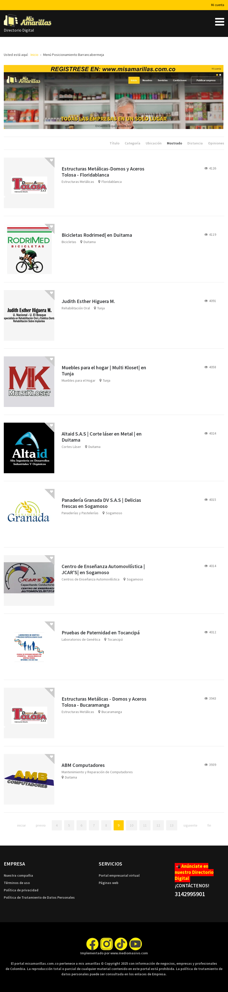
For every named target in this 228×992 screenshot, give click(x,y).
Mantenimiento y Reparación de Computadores (97, 772)
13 (171, 825)
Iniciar (21, 825)
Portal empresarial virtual (119, 875)
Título (115, 143)
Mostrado (175, 143)
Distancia (195, 143)
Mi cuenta (217, 5)
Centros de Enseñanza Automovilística (90, 579)
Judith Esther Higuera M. (88, 301)
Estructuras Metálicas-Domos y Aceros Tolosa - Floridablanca (103, 171)
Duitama (90, 242)
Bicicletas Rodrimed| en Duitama (97, 235)
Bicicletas (69, 242)
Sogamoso (114, 513)
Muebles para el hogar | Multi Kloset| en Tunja (104, 370)
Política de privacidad (21, 890)
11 (145, 825)
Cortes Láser (71, 446)
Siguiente (190, 825)
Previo (41, 825)
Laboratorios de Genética (81, 639)
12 (158, 825)
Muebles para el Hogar (78, 380)
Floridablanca (112, 181)
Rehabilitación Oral (76, 308)
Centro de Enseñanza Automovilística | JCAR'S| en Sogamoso (103, 569)
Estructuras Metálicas (78, 181)
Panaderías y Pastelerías (80, 513)
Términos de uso (17, 882)
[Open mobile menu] (219, 21)
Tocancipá (115, 639)
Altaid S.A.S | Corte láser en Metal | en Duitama (102, 436)
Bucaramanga (112, 711)
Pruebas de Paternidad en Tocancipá (101, 632)
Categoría (133, 143)
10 (131, 825)
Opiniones (216, 143)
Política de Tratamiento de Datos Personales (39, 897)
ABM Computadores (83, 765)
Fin (209, 825)
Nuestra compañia (18, 875)
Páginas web (108, 882)
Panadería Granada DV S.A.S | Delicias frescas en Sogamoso (101, 503)
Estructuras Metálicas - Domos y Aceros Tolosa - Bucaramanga (104, 702)
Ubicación (154, 143)
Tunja (101, 308)
